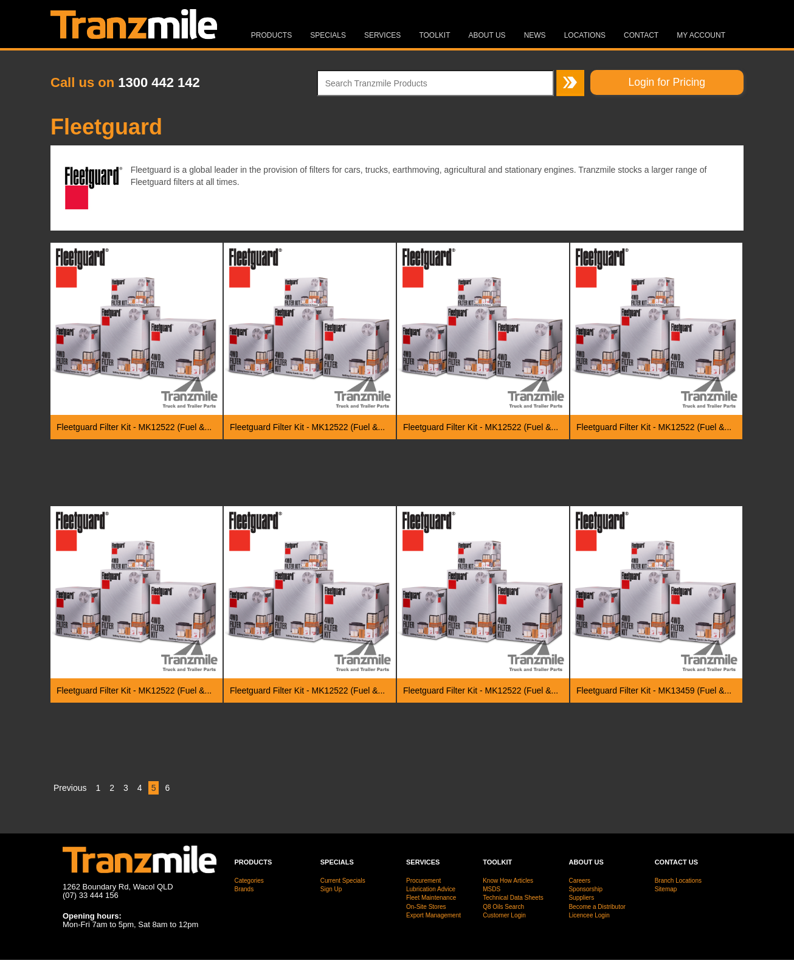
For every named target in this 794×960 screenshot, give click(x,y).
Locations (585, 35)
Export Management (433, 915)
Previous (70, 788)
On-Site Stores (426, 906)
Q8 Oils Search (503, 906)
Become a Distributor (596, 906)
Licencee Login (588, 915)
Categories (249, 880)
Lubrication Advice (430, 889)
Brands (244, 889)
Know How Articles (508, 880)
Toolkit (434, 35)
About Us (487, 35)
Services (382, 35)
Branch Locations (678, 880)
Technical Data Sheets (513, 897)
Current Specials (342, 880)
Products (271, 35)
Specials (328, 35)
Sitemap (666, 889)
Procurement (423, 880)
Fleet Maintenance (431, 897)
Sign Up (331, 889)
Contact (641, 35)
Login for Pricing (667, 82)
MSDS (491, 889)
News (535, 35)
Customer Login (504, 915)
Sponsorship (585, 889)
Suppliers (581, 897)
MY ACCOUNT (701, 35)
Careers (579, 880)
